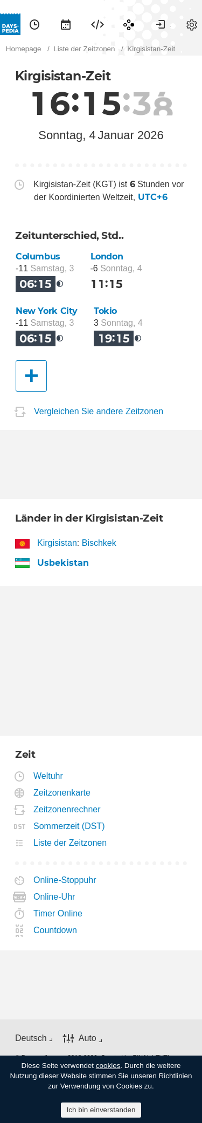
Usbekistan (63, 563)
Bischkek (99, 542)
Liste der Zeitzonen (70, 842)
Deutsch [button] (31, 1038)
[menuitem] (34, 24)
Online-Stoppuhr (65, 880)
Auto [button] (87, 1038)
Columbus (38, 256)
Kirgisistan (57, 542)
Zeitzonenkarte (62, 792)
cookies (108, 1066)
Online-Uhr (54, 896)
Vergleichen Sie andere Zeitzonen (98, 411)
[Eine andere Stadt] (31, 376)
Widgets (97, 24)
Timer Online (58, 913)
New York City (47, 311)
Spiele (129, 24)
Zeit (34, 24)
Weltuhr (48, 775)
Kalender (65, 24)
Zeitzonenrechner (67, 809)
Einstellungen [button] (192, 24)
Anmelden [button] (160, 24)
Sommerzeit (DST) (69, 826)
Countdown (55, 930)
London (106, 256)
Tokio (105, 311)
